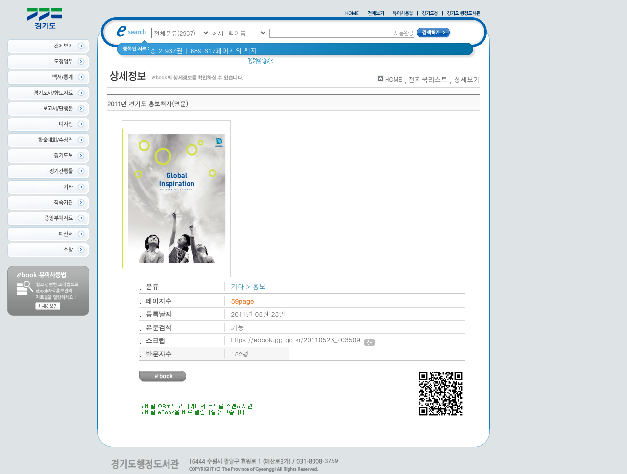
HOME (393, 79)
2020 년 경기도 (302, 63)
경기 (339, 63)
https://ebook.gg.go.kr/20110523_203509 (303, 339)
